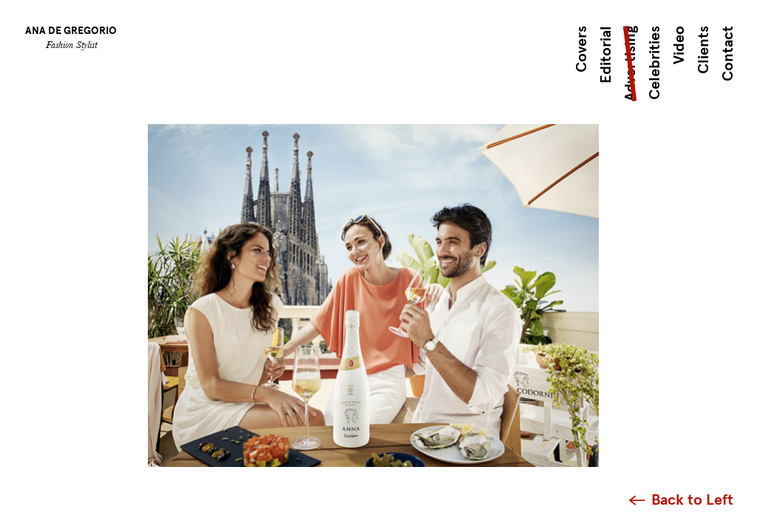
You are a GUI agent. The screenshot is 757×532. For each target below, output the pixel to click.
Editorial (606, 54)
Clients (703, 50)
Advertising (630, 63)
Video (679, 45)
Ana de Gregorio (71, 30)
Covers (581, 49)
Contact (728, 53)
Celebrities (654, 63)
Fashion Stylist (71, 44)
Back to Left (692, 500)
